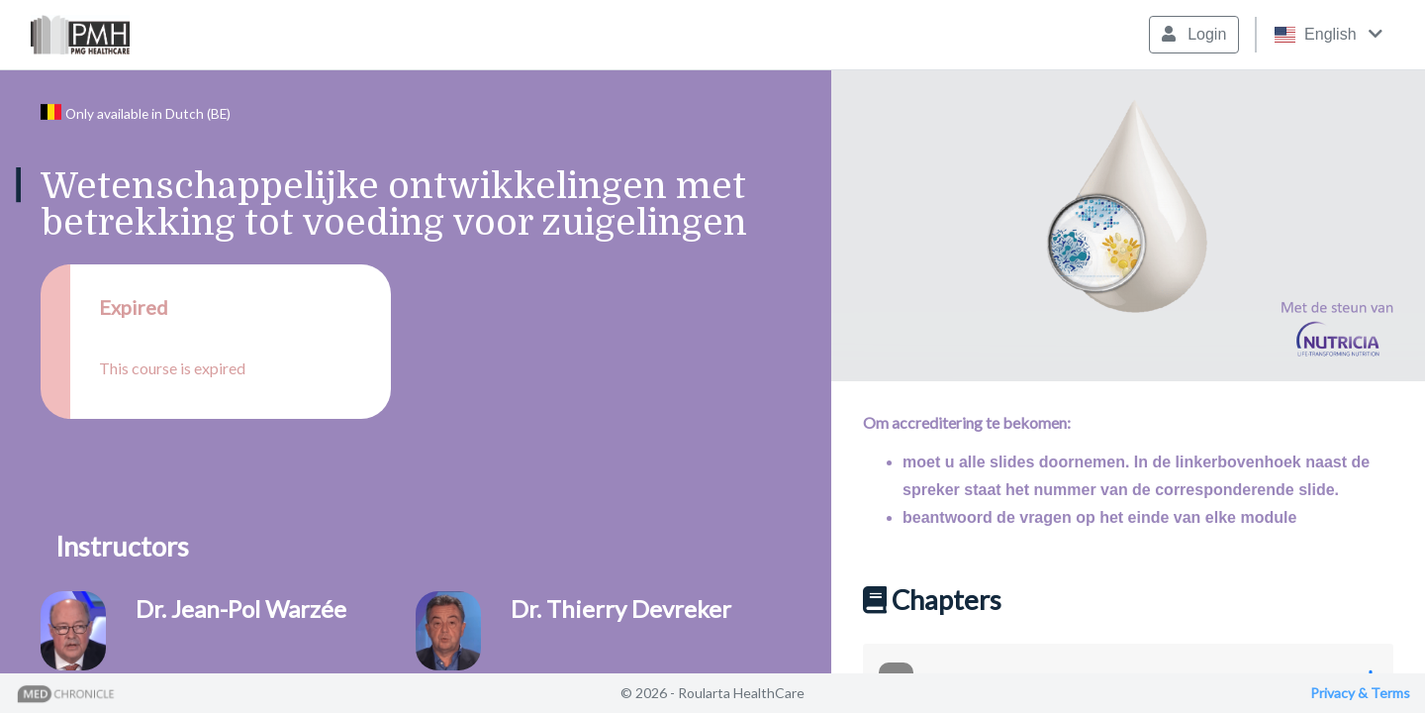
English (1328, 34)
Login (1194, 34)
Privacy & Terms (1360, 692)
